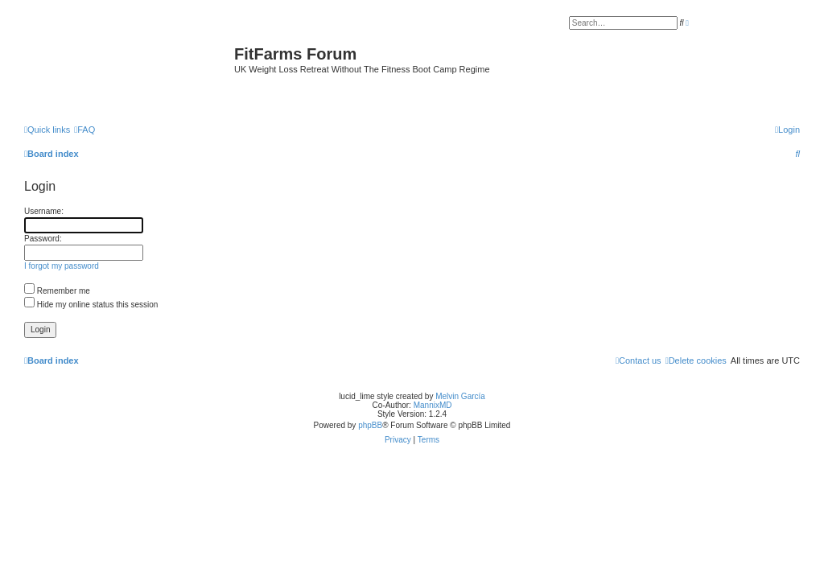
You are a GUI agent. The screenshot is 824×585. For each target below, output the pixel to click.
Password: (43, 238)
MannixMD (433, 405)
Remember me (57, 290)
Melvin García (460, 396)
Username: (44, 211)
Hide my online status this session (91, 304)
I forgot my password (61, 266)
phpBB (370, 425)
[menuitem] (84, 129)
